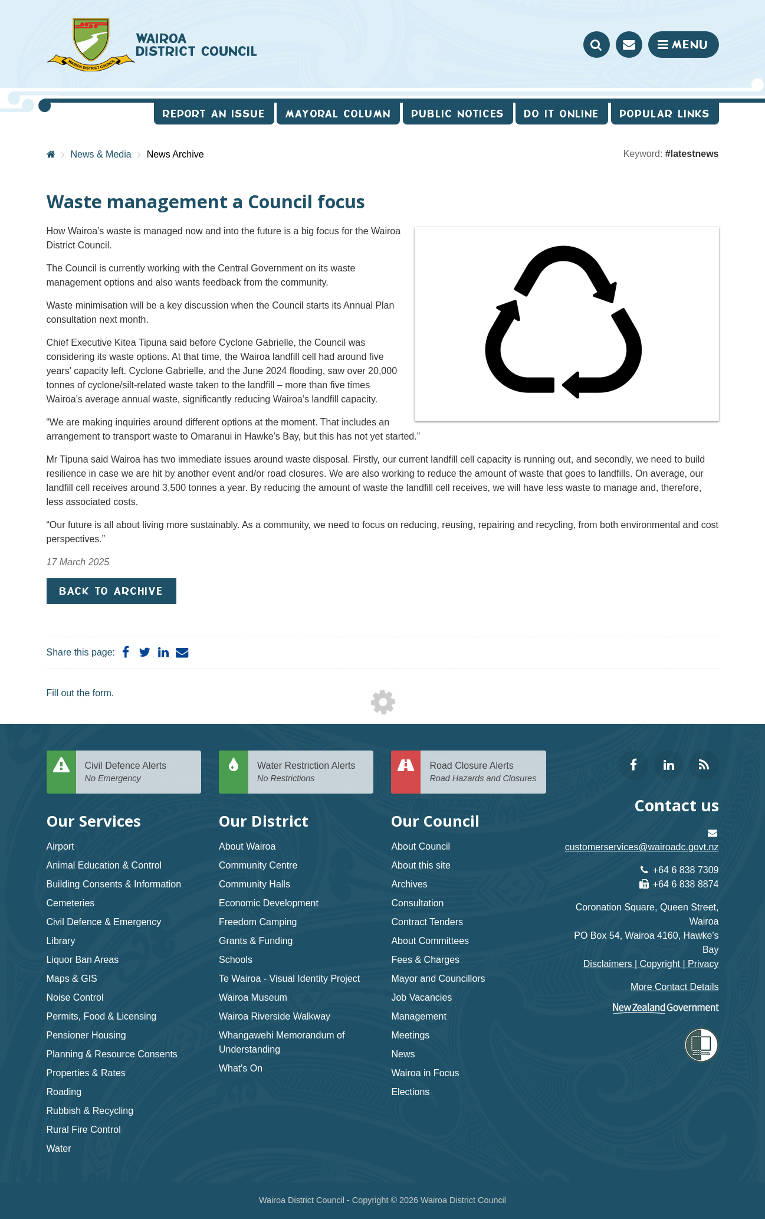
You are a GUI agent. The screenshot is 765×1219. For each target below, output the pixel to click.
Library (61, 941)
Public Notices (458, 113)
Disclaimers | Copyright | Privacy (651, 964)
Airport (60, 846)
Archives (409, 884)
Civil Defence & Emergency (104, 922)
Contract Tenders (427, 922)
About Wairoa (247, 846)
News (403, 1054)
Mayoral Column (338, 113)
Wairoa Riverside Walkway (274, 1016)
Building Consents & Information (114, 884)
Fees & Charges (425, 960)
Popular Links (665, 113)
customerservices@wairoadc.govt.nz (642, 847)
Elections (410, 1092)
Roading (64, 1092)
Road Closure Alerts (483, 773)
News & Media (101, 154)
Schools (235, 960)
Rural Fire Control (84, 1130)
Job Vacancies (421, 997)
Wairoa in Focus (425, 1073)
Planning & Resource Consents (112, 1054)
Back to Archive (111, 591)
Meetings (410, 1035)
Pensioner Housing (86, 1035)
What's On (240, 1068)
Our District (263, 821)
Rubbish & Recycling (90, 1111)
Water (59, 1148)
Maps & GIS (72, 979)
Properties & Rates (86, 1073)
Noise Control (75, 997)
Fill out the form (79, 693)
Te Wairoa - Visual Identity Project (289, 979)
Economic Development (269, 903)
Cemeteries (71, 903)
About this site (421, 865)
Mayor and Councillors (438, 979)
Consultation (417, 903)
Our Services (94, 821)
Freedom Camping (258, 922)
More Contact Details (674, 987)
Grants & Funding (256, 941)
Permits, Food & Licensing (102, 1016)
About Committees (430, 941)
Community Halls (254, 884)
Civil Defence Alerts (138, 773)
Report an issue (214, 113)
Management (418, 1016)
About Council (420, 846)
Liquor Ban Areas (83, 960)
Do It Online (561, 113)
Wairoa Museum (253, 997)
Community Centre (258, 865)
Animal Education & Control (104, 865)
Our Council (435, 821)
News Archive (175, 154)
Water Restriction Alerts (311, 773)
